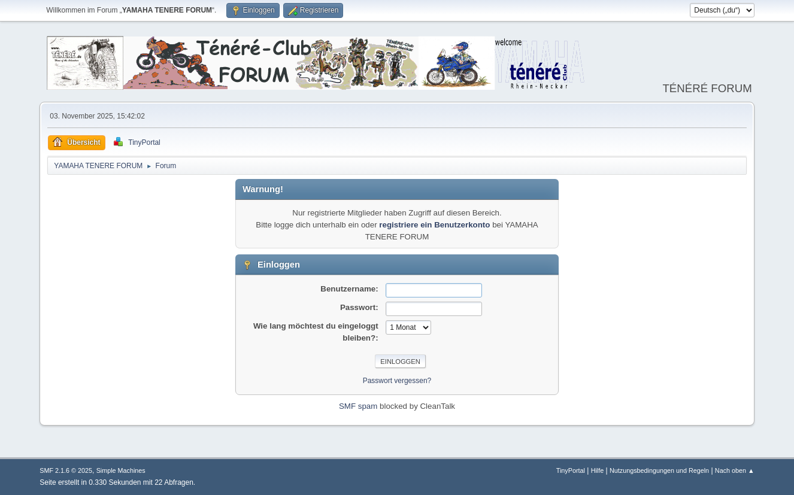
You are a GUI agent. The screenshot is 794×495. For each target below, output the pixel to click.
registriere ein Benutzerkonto (434, 224)
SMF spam (358, 406)
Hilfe (597, 470)
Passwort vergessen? (397, 380)
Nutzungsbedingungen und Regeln (659, 470)
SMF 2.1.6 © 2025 (66, 470)
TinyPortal (570, 470)
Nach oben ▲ (734, 470)
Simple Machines (121, 470)
